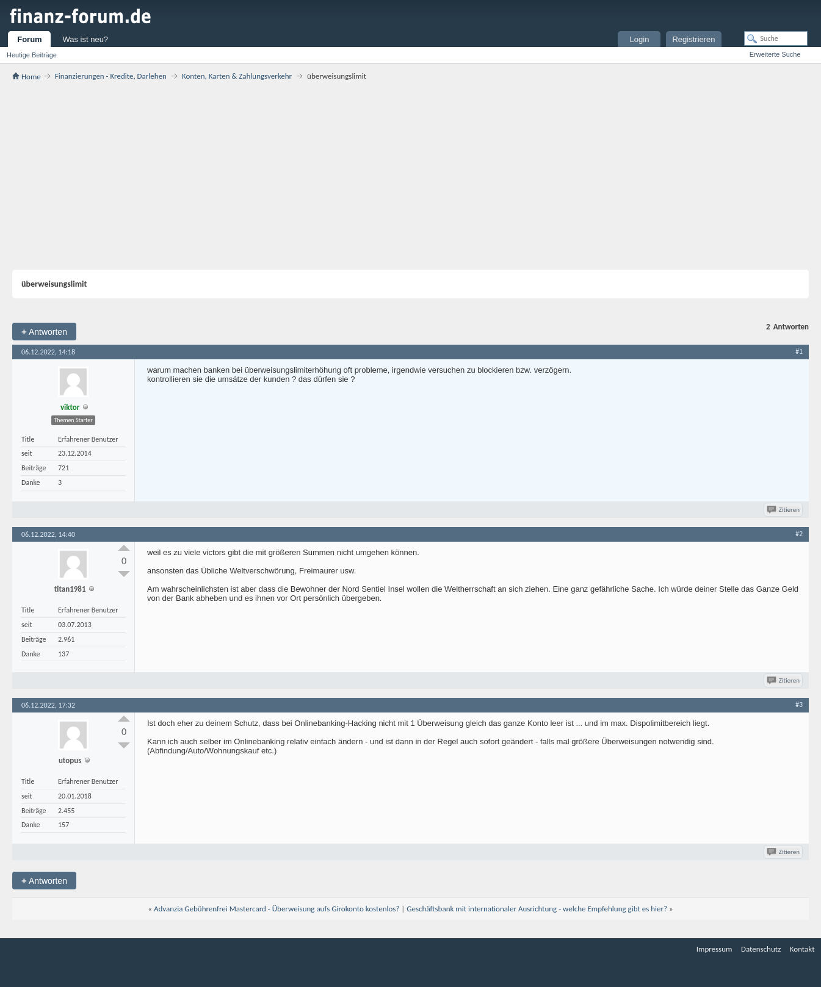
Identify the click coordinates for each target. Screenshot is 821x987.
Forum (29, 39)
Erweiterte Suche (775, 54)
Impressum (714, 948)
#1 (799, 351)
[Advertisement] (411, 175)
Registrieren (693, 39)
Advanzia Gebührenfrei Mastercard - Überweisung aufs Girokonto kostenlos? (277, 908)
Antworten (44, 331)
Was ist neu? (85, 39)
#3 (799, 704)
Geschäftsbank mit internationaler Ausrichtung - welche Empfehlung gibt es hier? (537, 908)
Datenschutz (761, 948)
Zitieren (784, 510)
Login (639, 39)
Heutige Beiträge (32, 55)
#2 (799, 533)
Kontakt (802, 948)
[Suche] (776, 38)
